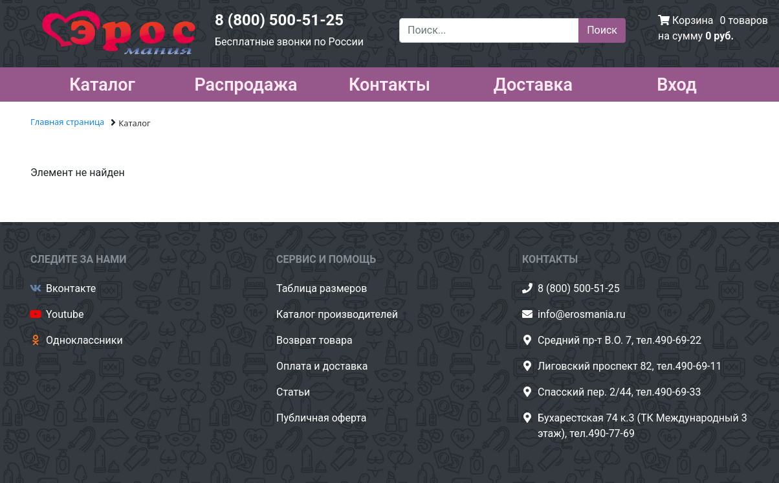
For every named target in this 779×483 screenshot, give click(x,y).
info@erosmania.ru (582, 314)
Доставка (533, 82)
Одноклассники (84, 340)
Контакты (389, 82)
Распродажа (245, 82)
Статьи (293, 392)
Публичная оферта (321, 418)
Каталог (102, 82)
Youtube (65, 314)
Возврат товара (314, 340)
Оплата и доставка (322, 366)
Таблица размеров (321, 288)
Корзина (692, 20)
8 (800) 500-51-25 (279, 20)
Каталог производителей (337, 314)
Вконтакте (71, 288)
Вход (677, 82)
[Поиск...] (489, 30)
